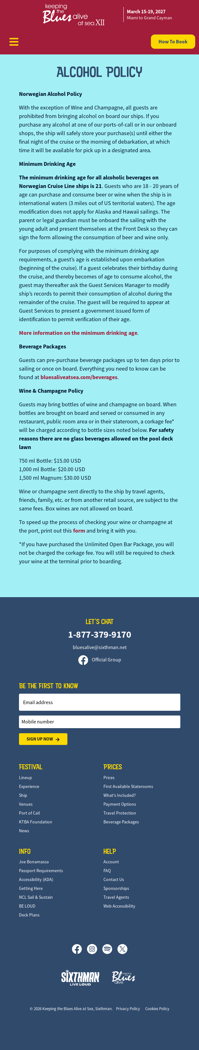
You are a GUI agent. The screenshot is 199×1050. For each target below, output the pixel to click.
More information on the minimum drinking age (78, 333)
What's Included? (119, 795)
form (79, 530)
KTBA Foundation (35, 822)
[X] (122, 949)
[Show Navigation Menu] (14, 42)
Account (111, 862)
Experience (29, 786)
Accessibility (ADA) (36, 879)
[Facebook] (79, 949)
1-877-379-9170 (99, 634)
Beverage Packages (121, 822)
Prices (109, 777)
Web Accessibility (119, 906)
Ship (23, 795)
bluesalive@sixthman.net (100, 647)
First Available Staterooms (128, 786)
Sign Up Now (43, 739)
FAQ (107, 870)
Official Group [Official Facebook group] (99, 660)
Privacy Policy (128, 1008)
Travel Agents (116, 897)
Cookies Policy (157, 1008)
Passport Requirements (41, 870)
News (24, 831)
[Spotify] (109, 949)
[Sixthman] (80, 977)
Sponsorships (116, 888)
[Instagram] (94, 949)
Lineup (25, 777)
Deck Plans (29, 915)
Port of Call (29, 813)
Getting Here (31, 888)
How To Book (173, 41)
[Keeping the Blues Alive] (123, 977)
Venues (26, 804)
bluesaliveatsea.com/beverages (78, 377)
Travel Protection (119, 813)
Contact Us (113, 879)
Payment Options (119, 804)
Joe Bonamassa (34, 862)
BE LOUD (27, 906)
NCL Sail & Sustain (36, 897)
